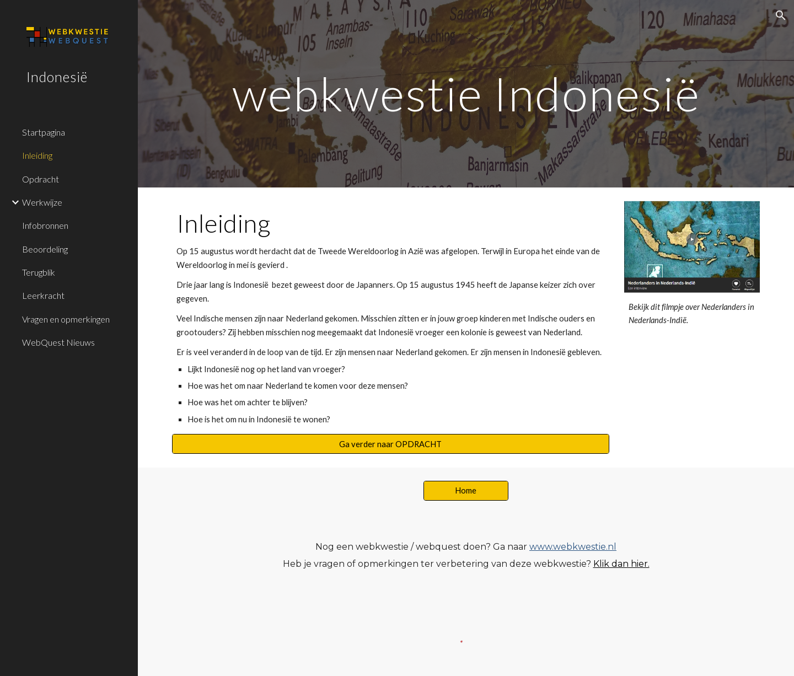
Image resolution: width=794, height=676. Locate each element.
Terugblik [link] (38, 272)
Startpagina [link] (43, 132)
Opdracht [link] (40, 179)
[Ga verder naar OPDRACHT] (391, 444)
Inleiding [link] (37, 155)
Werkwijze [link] (42, 202)
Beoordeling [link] (45, 249)
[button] (781, 15)
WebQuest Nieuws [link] (58, 342)
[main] (466, 93)
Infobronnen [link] (45, 225)
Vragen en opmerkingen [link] (66, 319)
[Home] (466, 490)
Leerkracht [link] (43, 295)
